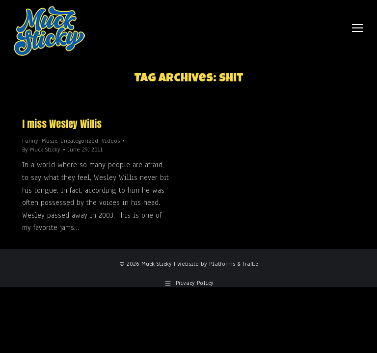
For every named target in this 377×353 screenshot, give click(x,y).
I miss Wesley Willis (62, 123)
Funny (30, 141)
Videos (111, 141)
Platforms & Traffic (233, 264)
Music (49, 141)
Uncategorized (79, 141)
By (41, 149)
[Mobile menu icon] (357, 28)
